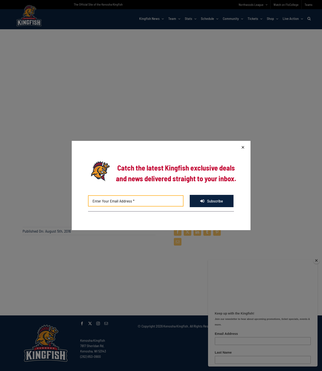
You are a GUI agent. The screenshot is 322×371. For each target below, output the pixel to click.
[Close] (243, 147)
